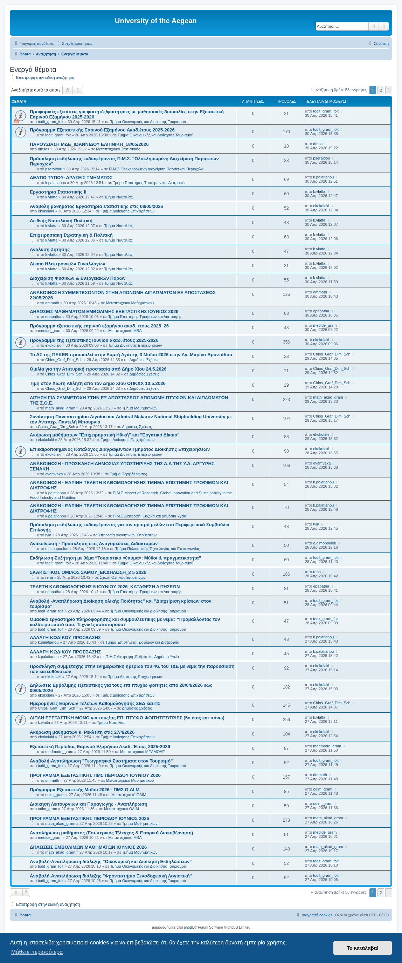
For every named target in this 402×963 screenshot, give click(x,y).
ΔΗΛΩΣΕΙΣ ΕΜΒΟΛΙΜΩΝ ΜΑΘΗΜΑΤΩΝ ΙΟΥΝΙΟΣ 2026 (88, 847)
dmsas (43, 149)
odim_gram (54, 795)
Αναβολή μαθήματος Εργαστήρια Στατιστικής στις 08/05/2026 (96, 206)
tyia (48, 535)
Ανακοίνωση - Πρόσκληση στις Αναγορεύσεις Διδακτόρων (94, 543)
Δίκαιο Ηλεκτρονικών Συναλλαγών (67, 263)
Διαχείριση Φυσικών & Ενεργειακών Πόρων (78, 278)
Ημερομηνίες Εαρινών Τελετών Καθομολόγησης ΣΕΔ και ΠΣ (95, 703)
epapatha (53, 316)
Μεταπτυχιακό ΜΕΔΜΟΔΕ (142, 752)
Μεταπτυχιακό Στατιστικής (118, 149)
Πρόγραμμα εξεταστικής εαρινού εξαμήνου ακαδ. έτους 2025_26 (99, 325)
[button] (388, 90)
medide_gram (49, 330)
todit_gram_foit (50, 122)
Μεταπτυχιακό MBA (125, 330)
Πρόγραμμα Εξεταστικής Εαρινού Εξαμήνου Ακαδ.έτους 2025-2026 (102, 130)
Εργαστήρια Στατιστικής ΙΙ (58, 192)
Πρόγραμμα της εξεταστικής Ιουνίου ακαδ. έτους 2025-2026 (94, 340)
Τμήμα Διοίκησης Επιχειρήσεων (127, 211)
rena (49, 577)
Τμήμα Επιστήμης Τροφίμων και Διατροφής (149, 183)
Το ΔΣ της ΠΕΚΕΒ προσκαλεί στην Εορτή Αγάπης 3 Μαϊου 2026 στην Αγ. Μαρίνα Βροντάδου (131, 354)
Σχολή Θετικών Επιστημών (123, 577)
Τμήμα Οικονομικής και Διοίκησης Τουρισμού (148, 122)
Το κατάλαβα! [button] (363, 948)
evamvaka (54, 474)
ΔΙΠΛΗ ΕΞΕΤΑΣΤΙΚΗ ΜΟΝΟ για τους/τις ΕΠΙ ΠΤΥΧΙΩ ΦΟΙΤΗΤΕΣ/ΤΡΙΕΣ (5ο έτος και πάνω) (127, 717)
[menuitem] (74, 43)
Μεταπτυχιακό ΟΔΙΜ (128, 795)
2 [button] (381, 90)
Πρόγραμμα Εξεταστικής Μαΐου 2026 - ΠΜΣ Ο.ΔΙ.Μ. (85, 789)
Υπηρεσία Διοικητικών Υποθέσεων (127, 535)
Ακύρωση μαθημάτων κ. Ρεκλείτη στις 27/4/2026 (82, 732)
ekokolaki (46, 211)
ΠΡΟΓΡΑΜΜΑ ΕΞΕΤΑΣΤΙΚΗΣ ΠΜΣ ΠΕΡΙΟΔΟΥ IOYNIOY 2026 (95, 775)
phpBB (189, 927)
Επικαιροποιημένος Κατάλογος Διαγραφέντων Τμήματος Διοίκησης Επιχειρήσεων (120, 449)
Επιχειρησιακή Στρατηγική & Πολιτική (71, 235)
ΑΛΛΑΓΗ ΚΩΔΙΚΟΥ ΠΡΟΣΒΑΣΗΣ (65, 637)
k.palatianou (55, 183)
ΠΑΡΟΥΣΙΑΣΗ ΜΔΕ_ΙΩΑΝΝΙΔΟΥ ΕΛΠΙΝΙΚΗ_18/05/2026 (89, 144)
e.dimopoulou (56, 549)
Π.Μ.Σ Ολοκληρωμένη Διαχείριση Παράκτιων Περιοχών (156, 169)
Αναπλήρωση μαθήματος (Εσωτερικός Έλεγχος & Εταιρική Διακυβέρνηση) (111, 832)
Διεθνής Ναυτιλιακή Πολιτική (61, 220)
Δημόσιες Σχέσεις (144, 360)
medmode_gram (59, 752)
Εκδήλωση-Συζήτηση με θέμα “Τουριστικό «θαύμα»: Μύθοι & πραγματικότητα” (115, 558)
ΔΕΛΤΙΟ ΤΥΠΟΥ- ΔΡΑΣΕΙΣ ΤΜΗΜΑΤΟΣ (71, 177)
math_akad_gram (60, 408)
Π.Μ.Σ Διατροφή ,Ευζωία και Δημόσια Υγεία (149, 516)
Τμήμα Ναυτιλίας (118, 197)
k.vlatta (51, 197)
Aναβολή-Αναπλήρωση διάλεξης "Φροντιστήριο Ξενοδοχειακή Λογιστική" (111, 876)
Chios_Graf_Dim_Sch (63, 360)
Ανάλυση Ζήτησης (50, 249)
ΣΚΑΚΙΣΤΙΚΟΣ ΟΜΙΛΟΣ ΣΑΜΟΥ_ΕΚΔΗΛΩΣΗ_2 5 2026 (88, 572)
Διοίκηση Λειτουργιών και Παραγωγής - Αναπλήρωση (88, 804)
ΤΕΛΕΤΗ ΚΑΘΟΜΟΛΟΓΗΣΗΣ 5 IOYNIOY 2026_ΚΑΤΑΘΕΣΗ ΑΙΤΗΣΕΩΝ (105, 586)
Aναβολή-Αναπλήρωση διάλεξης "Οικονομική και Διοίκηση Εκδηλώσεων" (111, 861)
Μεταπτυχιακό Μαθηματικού (130, 303)
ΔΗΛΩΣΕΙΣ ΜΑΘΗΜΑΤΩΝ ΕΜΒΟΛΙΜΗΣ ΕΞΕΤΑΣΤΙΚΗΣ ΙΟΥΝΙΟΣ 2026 (104, 311)
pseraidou (53, 169)
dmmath (52, 303)
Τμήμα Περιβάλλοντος (128, 474)
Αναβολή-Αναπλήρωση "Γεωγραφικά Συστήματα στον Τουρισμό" (101, 761)
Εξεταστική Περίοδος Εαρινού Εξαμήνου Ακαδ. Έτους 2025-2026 (100, 746)
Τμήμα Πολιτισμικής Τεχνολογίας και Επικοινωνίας (157, 549)
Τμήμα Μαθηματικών (140, 408)
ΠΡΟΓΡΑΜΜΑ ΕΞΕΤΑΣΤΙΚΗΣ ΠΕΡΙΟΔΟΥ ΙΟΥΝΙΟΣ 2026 (89, 818)
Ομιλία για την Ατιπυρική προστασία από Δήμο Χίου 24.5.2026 (98, 369)
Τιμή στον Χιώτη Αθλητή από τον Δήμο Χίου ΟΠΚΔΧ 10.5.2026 (98, 383)
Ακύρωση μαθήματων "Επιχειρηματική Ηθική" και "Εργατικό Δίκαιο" (105, 435)
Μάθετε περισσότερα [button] (37, 952)
